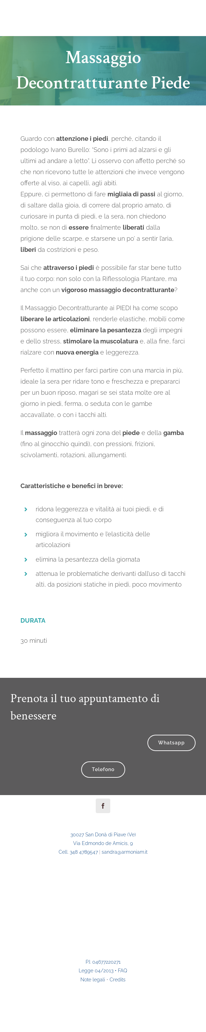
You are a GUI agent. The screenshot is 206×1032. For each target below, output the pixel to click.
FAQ (122, 970)
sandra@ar (124, 852)
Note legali (92, 979)
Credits (118, 979)
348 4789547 (84, 852)
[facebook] (103, 806)
